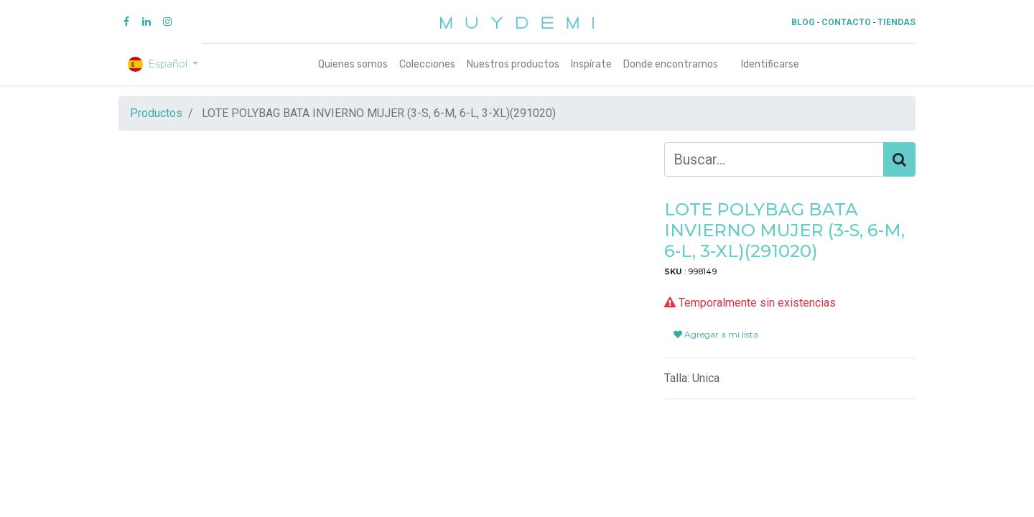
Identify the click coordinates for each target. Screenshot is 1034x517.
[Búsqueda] (899, 159)
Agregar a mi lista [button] (716, 317)
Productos (156, 113)
